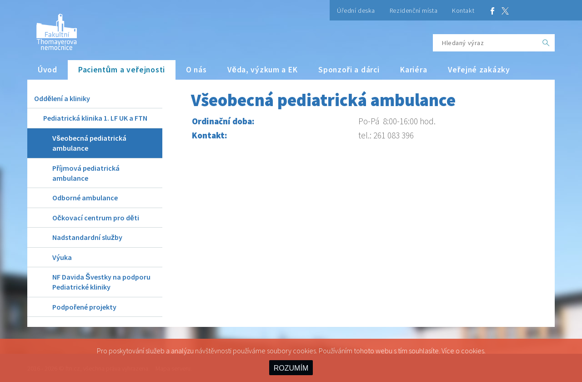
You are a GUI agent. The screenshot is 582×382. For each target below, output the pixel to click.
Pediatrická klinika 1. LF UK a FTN (95, 117)
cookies (472, 350)
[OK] (546, 42)
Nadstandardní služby (87, 237)
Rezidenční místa (413, 10)
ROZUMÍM (291, 368)
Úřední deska (356, 10)
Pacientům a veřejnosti (121, 70)
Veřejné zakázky (479, 70)
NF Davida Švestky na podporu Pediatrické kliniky (101, 281)
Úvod (47, 70)
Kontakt (463, 10)
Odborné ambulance (85, 197)
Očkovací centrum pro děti (95, 217)
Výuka (62, 257)
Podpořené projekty (84, 306)
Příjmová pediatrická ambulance (86, 173)
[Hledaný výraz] (485, 42)
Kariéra (413, 70)
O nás (196, 70)
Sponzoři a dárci (348, 70)
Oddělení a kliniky (62, 98)
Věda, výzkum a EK (262, 70)
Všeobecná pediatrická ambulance (89, 143)
